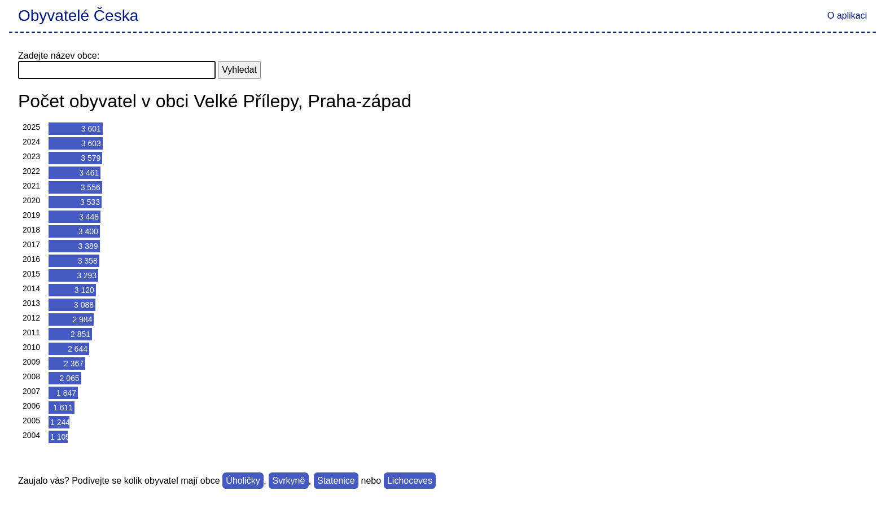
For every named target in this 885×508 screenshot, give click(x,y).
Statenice (336, 480)
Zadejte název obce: (58, 55)
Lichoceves (409, 480)
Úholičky (243, 480)
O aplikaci (847, 15)
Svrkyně (289, 480)
